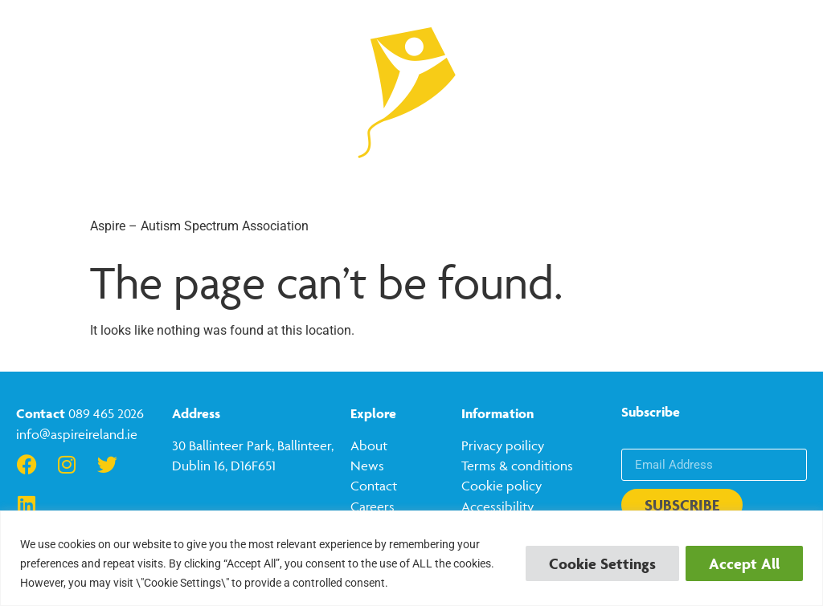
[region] (411, 558)
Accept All (744, 563)
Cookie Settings (602, 563)
